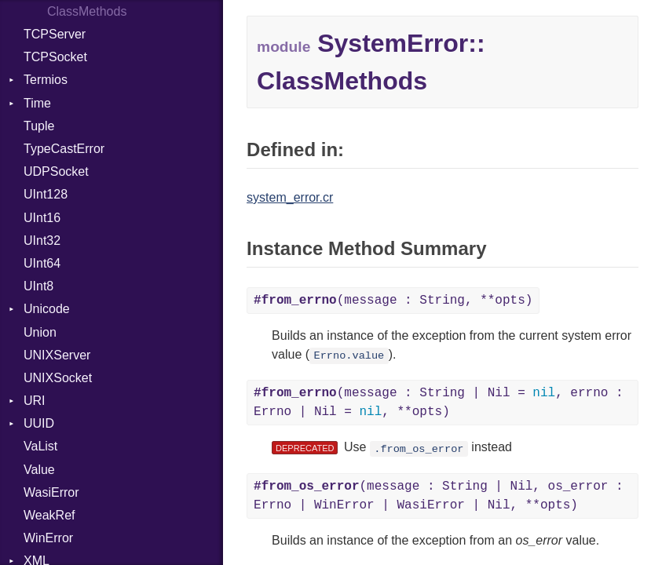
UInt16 (42, 217)
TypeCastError (64, 148)
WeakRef (49, 515)
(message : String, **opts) (393, 300)
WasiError (51, 492)
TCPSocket (55, 57)
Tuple (39, 126)
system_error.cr (290, 197)
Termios (46, 79)
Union (40, 332)
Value (39, 469)
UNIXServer (57, 355)
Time (37, 103)
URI (35, 400)
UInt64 (42, 263)
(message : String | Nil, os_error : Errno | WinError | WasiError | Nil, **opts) (438, 495)
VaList (40, 446)
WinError (48, 538)
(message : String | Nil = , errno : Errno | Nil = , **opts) (439, 402)
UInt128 (46, 194)
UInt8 (38, 286)
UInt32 (42, 240)
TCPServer (55, 34)
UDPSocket (56, 171)
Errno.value (349, 356)
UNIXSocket (58, 378)
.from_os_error (418, 448)
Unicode (47, 308)
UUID (39, 423)
